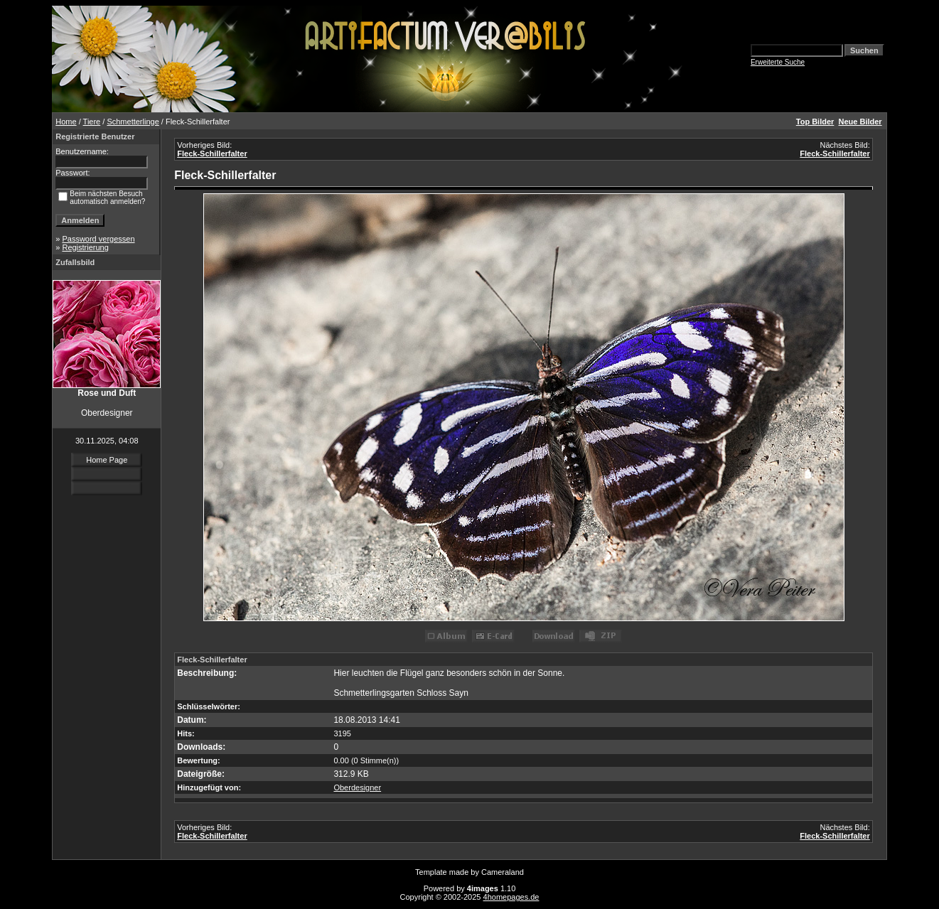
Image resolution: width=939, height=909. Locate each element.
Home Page (106, 460)
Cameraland (502, 872)
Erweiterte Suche (778, 62)
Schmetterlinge (133, 121)
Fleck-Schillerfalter (212, 153)
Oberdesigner (357, 787)
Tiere (92, 121)
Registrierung (85, 247)
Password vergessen (98, 239)
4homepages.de (511, 897)
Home (65, 121)
